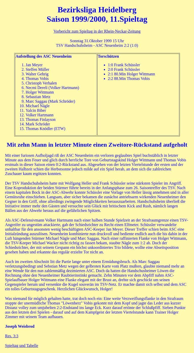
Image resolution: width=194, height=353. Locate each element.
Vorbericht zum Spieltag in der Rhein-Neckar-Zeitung (97, 31)
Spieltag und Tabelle (21, 345)
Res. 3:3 (11, 336)
